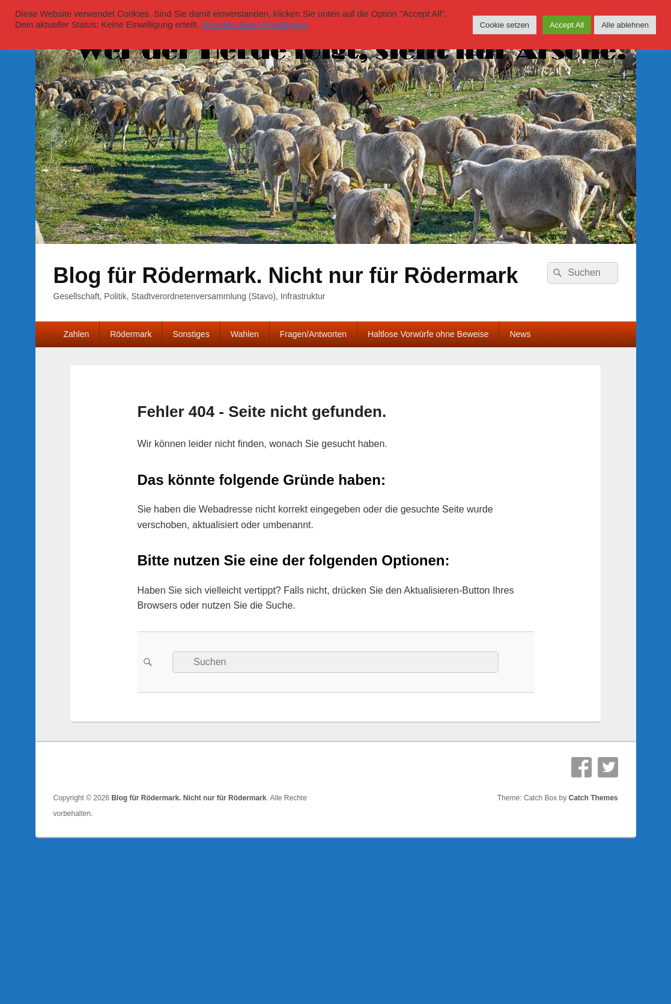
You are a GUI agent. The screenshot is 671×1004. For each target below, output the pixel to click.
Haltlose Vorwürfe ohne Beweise (428, 334)
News (519, 334)
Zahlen (76, 334)
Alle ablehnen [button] (625, 24)
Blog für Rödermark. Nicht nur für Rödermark (285, 275)
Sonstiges (190, 334)
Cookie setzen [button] (504, 24)
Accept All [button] (567, 24)
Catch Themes (593, 798)
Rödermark (130, 334)
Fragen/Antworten (313, 334)
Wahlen (245, 334)
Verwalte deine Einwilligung (254, 24)
